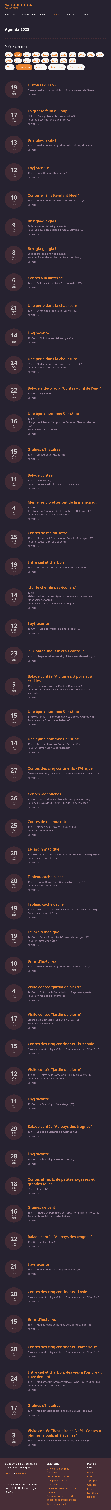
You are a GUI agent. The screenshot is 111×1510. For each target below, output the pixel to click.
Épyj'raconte (38, 167)
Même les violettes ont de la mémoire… (62, 502)
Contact (85, 14)
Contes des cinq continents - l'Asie (57, 1291)
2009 (63, 60)
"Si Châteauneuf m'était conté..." (56, 651)
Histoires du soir (42, 85)
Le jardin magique (43, 849)
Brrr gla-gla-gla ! (42, 140)
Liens (90, 1489)
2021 (54, 54)
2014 (18, 60)
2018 (81, 54)
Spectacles (10, 14)
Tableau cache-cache (46, 876)
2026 (9, 54)
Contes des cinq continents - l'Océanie (61, 1043)
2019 (72, 54)
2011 (45, 60)
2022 (45, 54)
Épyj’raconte (38, 333)
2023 (36, 54)
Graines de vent (41, 1207)
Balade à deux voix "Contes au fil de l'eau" (64, 388)
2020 (63, 54)
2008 (72, 60)
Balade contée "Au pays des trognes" (60, 1126)
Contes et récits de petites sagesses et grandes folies (61, 1181)
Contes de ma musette (47, 532)
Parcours (71, 14)
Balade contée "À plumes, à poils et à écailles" (60, 678)
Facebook (21, 1473)
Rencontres (57, 67)
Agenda (57, 14)
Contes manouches (44, 794)
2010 (54, 60)
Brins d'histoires (42, 961)
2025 (18, 54)
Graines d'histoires (44, 449)
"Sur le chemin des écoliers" (52, 587)
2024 (27, 54)
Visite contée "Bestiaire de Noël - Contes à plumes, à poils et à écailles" (64, 1433)
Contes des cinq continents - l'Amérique (62, 1346)
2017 (91, 54)
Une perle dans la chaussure (52, 305)
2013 (27, 60)
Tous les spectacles (57, 1504)
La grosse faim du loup (47, 110)
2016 (100, 54)
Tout (9, 67)
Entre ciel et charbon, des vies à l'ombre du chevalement (65, 1374)
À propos (92, 1480)
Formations (75, 67)
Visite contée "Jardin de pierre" (55, 986)
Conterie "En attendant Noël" (53, 195)
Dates (90, 1476)
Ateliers (40, 67)
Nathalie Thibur (18, 6)
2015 (9, 60)
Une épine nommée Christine (53, 413)
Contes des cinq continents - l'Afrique (60, 768)
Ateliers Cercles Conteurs (34, 14)
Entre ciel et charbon (46, 562)
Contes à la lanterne (45, 278)
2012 (36, 60)
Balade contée (40, 475)
